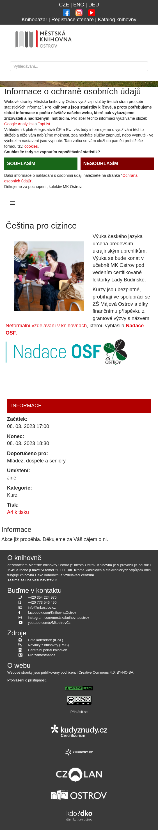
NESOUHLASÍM (100, 163)
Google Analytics (18, 124)
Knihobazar (34, 19)
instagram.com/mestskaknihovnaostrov (58, 618)
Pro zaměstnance (42, 655)
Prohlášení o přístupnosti (26, 680)
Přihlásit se (79, 712)
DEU (93, 5)
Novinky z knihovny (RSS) (48, 645)
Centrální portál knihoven (47, 650)
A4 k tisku (18, 512)
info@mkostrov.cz (42, 608)
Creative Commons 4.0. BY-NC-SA (106, 672)
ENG (78, 5)
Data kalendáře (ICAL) (45, 640)
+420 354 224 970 (42, 597)
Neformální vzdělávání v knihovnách (46, 325)
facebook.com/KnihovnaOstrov (52, 613)
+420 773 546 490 (42, 603)
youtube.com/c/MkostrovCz (49, 623)
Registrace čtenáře (72, 19)
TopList (44, 124)
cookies (31, 146)
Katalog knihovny (117, 19)
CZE (64, 5)
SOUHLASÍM (21, 163)
